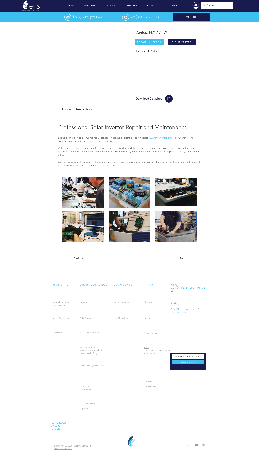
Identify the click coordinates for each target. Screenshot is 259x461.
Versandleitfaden (122, 302)
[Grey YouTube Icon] (196, 445)
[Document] (169, 99)
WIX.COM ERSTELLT (63, 448)
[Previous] (84, 258)
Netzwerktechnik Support (91, 332)
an (193, 312)
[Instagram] (203, 445)
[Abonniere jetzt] (188, 362)
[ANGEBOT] (191, 17)
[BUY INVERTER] (182, 42)
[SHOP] (175, 5)
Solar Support (86, 318)
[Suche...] (216, 5)
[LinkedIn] (189, 445)
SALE (174, 302)
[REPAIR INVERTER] (149, 42)
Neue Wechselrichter (61, 318)
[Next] (177, 258)
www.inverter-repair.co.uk (163, 137)
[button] (90, 6)
